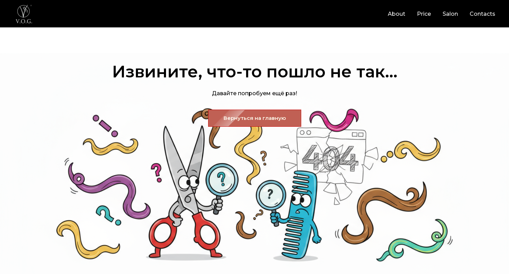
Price (424, 14)
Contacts (482, 14)
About (396, 14)
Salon (450, 14)
